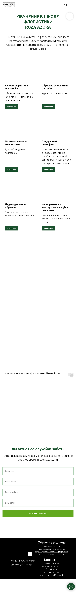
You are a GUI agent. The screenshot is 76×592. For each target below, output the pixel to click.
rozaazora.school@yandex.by (52, 575)
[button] (65, 4)
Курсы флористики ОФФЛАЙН (16, 87)
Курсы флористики (52, 546)
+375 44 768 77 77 (51, 572)
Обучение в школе (51, 542)
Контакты (51, 560)
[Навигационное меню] (71, 5)
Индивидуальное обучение (15, 206)
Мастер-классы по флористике (16, 143)
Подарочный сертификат (49, 143)
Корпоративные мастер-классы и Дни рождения (55, 207)
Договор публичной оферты (23, 565)
